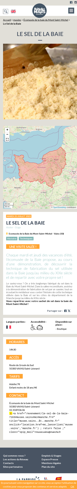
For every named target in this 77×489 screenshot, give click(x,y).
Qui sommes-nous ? (14, 453)
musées (17, 19)
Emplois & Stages (51, 453)
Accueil (7, 19)
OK (72, 486)
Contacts (8, 461)
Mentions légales (51, 461)
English (13, 11)
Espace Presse (50, 457)
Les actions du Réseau (15, 457)
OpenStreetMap (59, 207)
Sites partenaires (13, 464)
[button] (7, 130)
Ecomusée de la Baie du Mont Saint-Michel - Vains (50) (36, 233)
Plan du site (48, 464)
